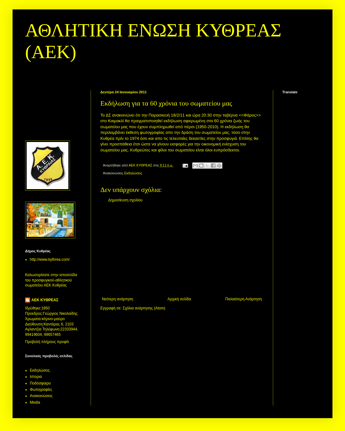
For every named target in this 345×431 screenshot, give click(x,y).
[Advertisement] (182, 249)
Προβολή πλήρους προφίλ (47, 342)
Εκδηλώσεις (133, 173)
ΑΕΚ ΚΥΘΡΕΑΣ (44, 300)
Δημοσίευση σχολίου (125, 200)
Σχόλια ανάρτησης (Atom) (144, 308)
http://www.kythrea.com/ (50, 259)
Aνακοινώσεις (41, 396)
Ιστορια (36, 376)
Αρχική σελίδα (179, 299)
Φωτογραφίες (41, 389)
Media (35, 402)
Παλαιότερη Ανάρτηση (243, 299)
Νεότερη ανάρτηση (117, 299)
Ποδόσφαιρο (40, 383)
